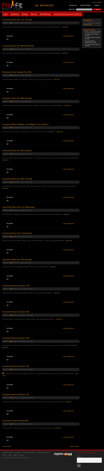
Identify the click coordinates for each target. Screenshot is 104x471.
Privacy (21, 455)
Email (79, 456)
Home (4, 455)
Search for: (72, 9)
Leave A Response (68, 36)
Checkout (96, 5)
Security (17, 452)
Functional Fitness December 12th (15, 366)
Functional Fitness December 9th (15, 420)
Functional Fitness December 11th (15, 394)
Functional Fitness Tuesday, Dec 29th (16, 72)
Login (94, 2)
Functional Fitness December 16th (15, 312)
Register (99, 2)
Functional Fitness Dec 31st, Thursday (17, 20)
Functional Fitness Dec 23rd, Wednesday (18, 207)
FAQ (10, 455)
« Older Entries (6, 446)
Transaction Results (85, 5)
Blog (15, 455)
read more (65, 27)
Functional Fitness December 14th (15, 338)
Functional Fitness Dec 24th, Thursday (17, 179)
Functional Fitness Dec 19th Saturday (17, 259)
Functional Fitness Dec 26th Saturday (17, 150)
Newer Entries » (74, 446)
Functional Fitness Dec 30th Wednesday (18, 46)
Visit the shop (87, 24)
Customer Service (7, 452)
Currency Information (43, 452)
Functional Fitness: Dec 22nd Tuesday (17, 233)
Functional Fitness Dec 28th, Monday (17, 98)
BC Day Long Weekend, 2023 (92, 32)
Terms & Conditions (29, 452)
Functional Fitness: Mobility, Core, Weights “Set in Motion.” (25, 124)
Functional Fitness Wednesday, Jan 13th (90, 41)
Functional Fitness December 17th (15, 286)
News (11, 23)
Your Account (72, 5)
